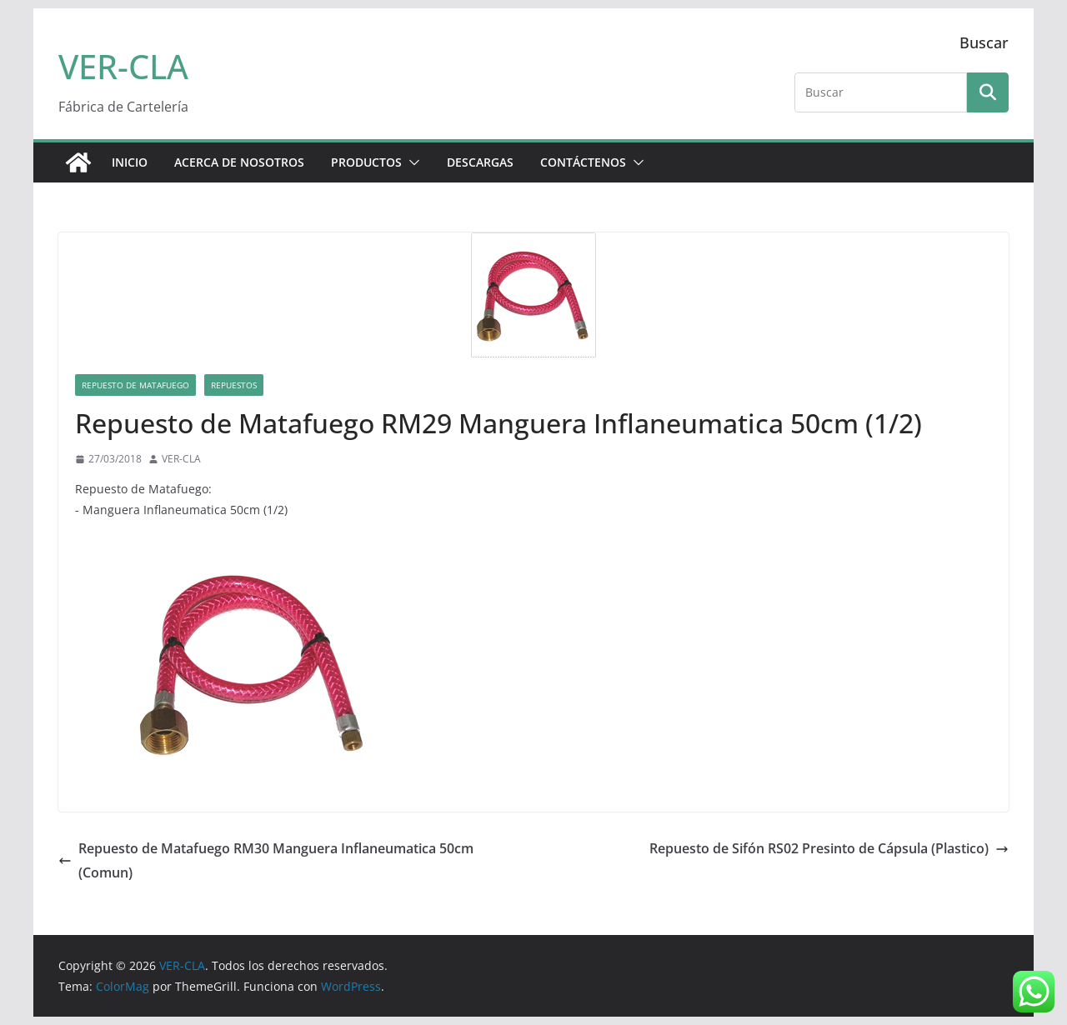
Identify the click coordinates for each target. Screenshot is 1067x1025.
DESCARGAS (480, 162)
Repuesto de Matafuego (135, 385)
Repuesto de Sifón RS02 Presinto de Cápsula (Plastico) (829, 848)
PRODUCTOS (366, 162)
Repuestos (234, 385)
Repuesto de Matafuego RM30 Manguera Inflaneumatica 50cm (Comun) (265, 860)
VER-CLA (123, 66)
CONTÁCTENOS (583, 162)
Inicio (130, 162)
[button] (411, 162)
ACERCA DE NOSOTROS (239, 162)
